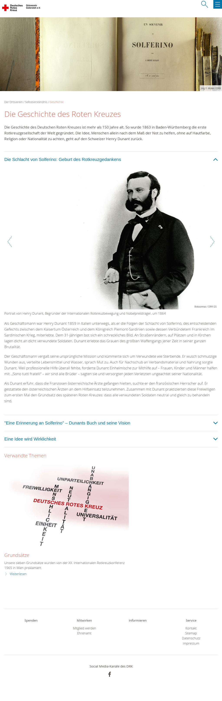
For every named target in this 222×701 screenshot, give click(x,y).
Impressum (191, 643)
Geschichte (57, 102)
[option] (111, 243)
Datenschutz (191, 638)
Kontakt (191, 628)
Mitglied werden (84, 628)
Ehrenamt (84, 633)
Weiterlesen (18, 574)
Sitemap (191, 633)
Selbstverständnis (36, 102)
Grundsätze (16, 555)
